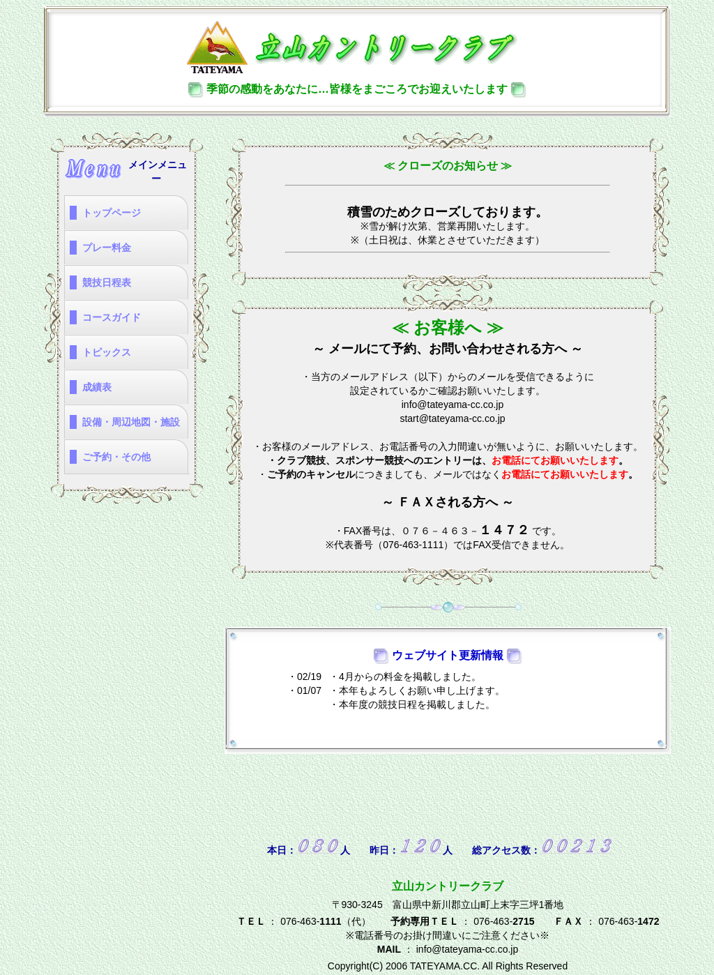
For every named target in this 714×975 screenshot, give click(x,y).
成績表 (97, 387)
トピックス (106, 352)
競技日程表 (106, 282)
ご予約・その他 (116, 456)
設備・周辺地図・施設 (131, 422)
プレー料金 (106, 247)
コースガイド (111, 317)
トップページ (111, 212)
